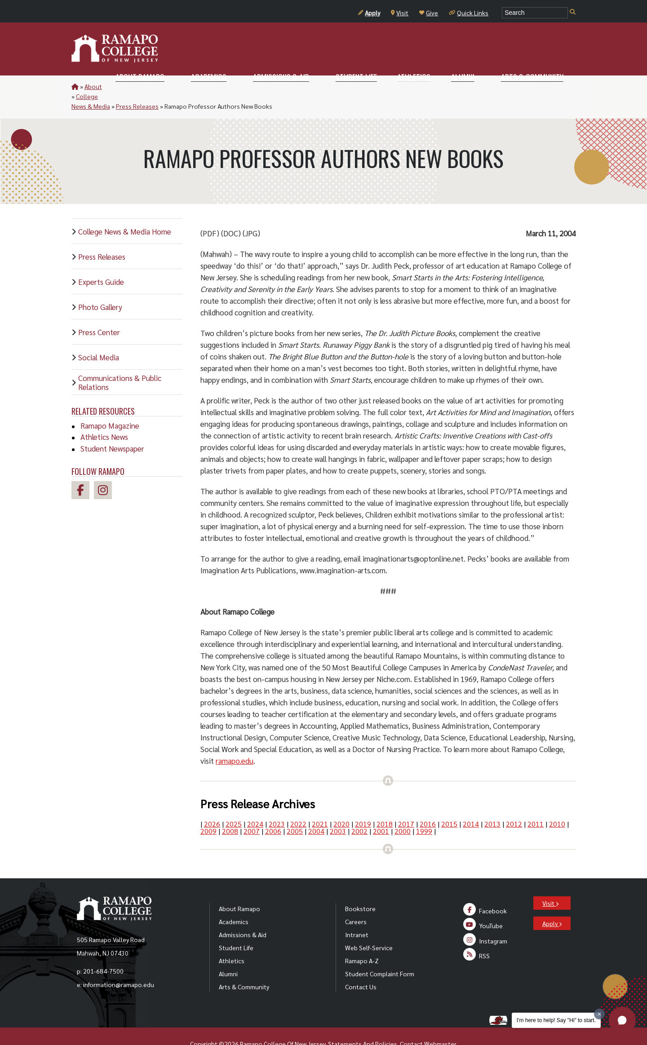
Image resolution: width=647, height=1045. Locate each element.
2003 (338, 811)
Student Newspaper (112, 428)
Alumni (228, 954)
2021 (320, 804)
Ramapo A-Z (362, 941)
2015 (449, 804)
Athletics (231, 941)
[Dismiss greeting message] (599, 1014)
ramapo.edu (234, 741)
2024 (255, 804)
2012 (514, 804)
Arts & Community (244, 967)
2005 (295, 811)
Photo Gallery (100, 287)
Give (428, 13)
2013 (492, 804)
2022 (298, 804)
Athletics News (104, 416)
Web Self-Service (369, 928)
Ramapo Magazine (109, 405)
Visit (399, 13)
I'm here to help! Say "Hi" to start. (556, 1020)
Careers (356, 902)
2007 (252, 811)
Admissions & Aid (242, 915)
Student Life (236, 928)
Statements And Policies (362, 1024)
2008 (230, 811)
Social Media (98, 337)
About (93, 86)
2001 (381, 811)
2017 (406, 804)
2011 (535, 804)
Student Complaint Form (379, 954)
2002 (359, 811)
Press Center (99, 312)
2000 (402, 811)
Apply (369, 13)
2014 (471, 804)
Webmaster (440, 1024)
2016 (428, 804)
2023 (277, 804)
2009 (208, 811)
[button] (622, 1020)
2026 (212, 804)
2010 (557, 804)
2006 (273, 811)
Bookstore (360, 889)
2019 (363, 804)
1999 (424, 811)
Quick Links (468, 13)
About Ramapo (239, 889)
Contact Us (361, 967)
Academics (233, 902)
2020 (341, 804)
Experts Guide (101, 261)
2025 (234, 804)
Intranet (356, 915)
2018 (385, 804)
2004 (316, 811)
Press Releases (197, 86)
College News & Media (139, 86)
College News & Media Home (124, 211)
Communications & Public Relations (119, 363)
